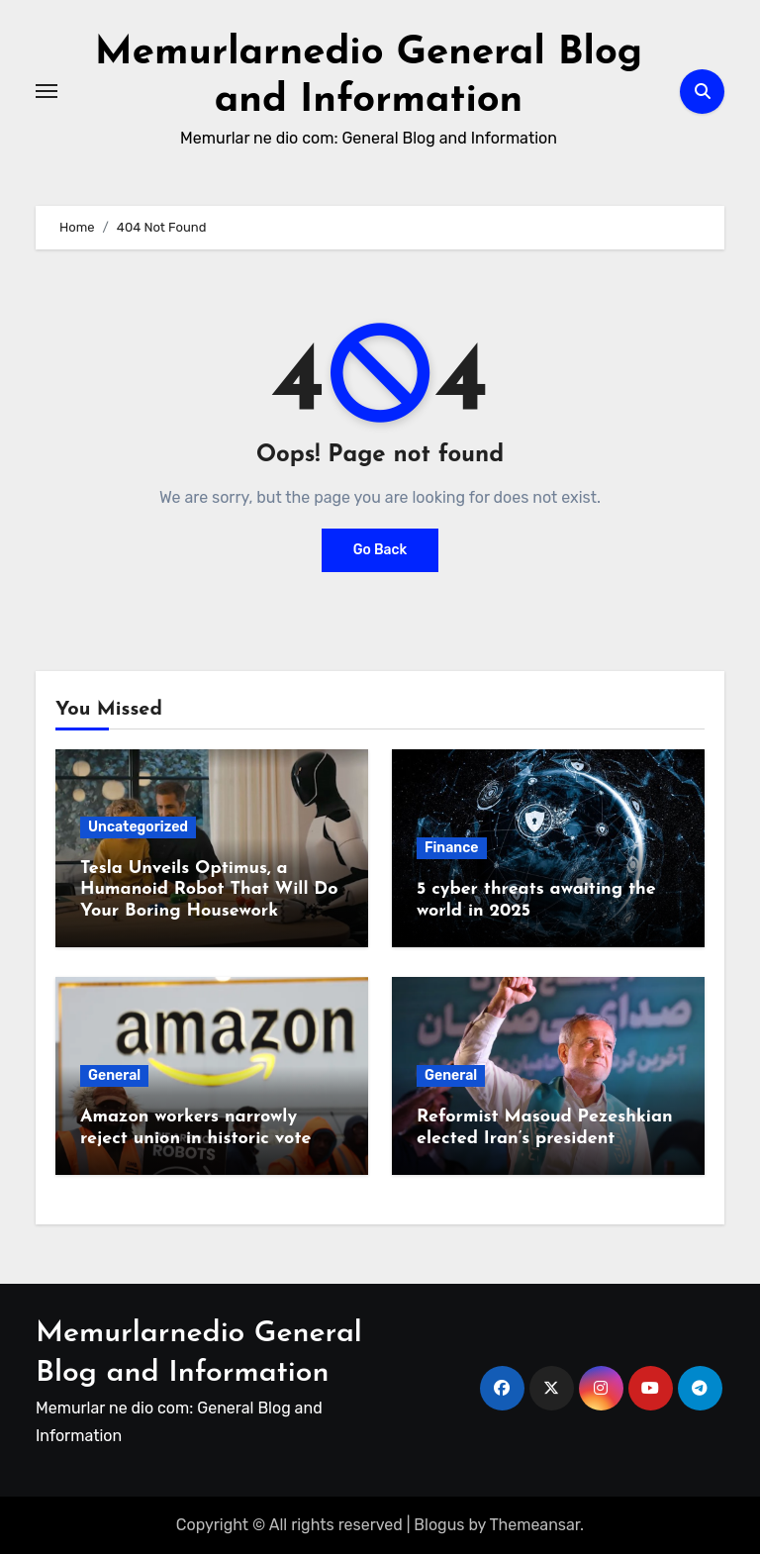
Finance (452, 847)
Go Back (380, 549)
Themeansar (535, 1524)
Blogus (439, 1524)
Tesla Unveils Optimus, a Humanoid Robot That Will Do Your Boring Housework (209, 890)
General (114, 1075)
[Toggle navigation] (46, 91)
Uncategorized (138, 827)
